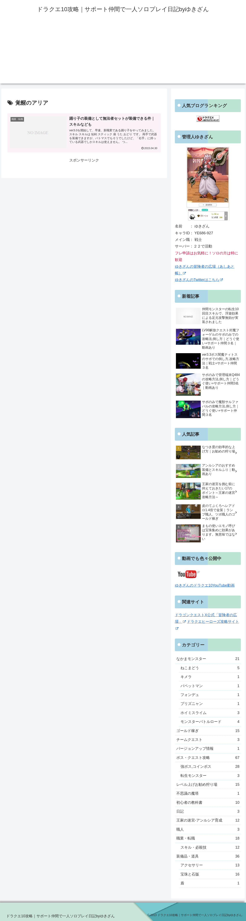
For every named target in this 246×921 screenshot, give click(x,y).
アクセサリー (209, 865)
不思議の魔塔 (207, 793)
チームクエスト (207, 739)
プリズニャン (209, 703)
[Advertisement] (123, 55)
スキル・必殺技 (209, 847)
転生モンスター (209, 775)
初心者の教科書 (207, 802)
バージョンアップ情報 (207, 748)
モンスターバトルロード (209, 721)
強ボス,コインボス (209, 766)
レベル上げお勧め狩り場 (207, 784)
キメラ (209, 676)
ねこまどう (209, 668)
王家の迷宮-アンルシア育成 (207, 820)
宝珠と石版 (209, 874)
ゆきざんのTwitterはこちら (199, 280)
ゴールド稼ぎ (207, 730)
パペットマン (209, 686)
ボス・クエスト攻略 (207, 757)
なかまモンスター (207, 658)
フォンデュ (209, 694)
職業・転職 (207, 838)
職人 (207, 829)
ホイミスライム (209, 712)
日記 (207, 811)
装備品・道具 (207, 856)
